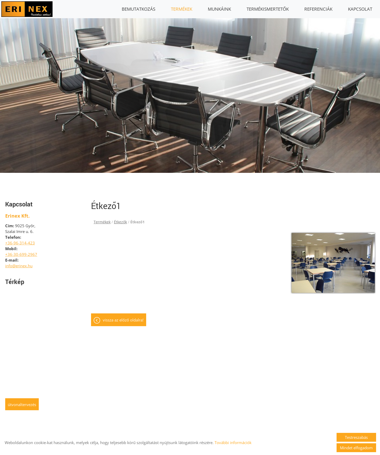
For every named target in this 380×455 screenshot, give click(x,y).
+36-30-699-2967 (21, 251)
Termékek (181, 9)
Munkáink (219, 9)
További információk (233, 442)
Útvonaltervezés (22, 402)
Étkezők (120, 219)
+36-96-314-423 (20, 240)
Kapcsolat (360, 9)
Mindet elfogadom (356, 447)
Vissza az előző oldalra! (123, 317)
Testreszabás (356, 437)
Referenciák (318, 9)
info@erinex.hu (19, 263)
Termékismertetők (268, 9)
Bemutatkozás (138, 9)
